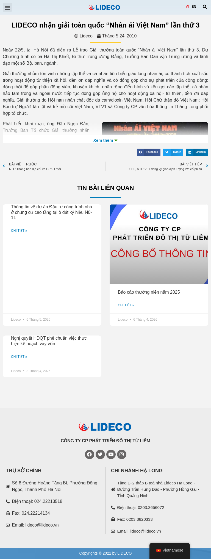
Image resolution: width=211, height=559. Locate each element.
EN (193, 7)
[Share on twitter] (173, 152)
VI (187, 7)
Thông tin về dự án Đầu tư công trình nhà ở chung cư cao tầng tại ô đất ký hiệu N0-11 (51, 212)
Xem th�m (105, 140)
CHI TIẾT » (19, 231)
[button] (7, 7)
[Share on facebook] (148, 152)
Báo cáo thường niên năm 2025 (149, 292)
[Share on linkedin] (197, 152)
